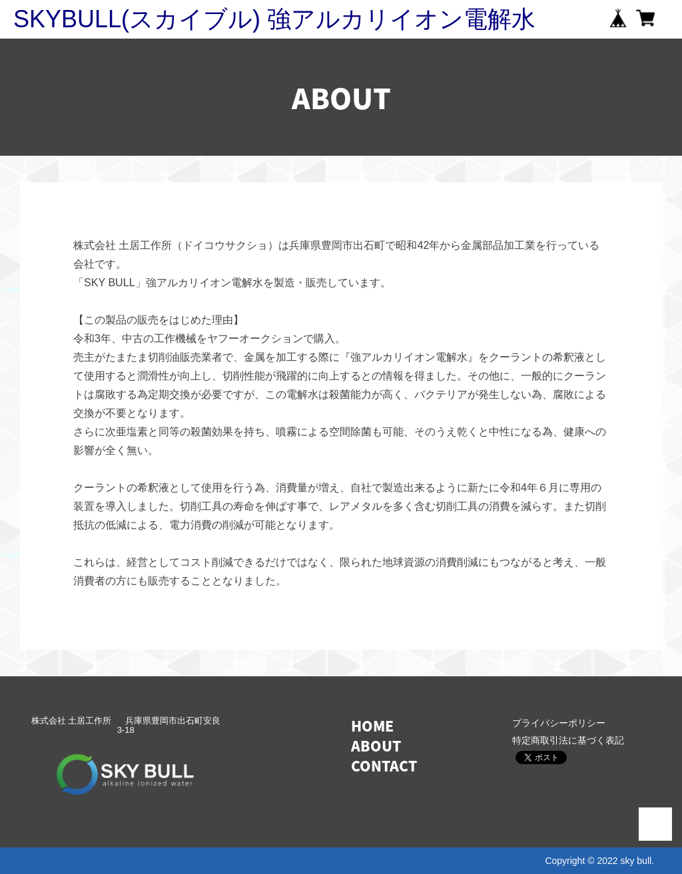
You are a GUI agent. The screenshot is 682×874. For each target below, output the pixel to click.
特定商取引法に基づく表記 (568, 740)
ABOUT (376, 746)
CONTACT (384, 766)
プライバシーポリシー (558, 723)
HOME (372, 726)
